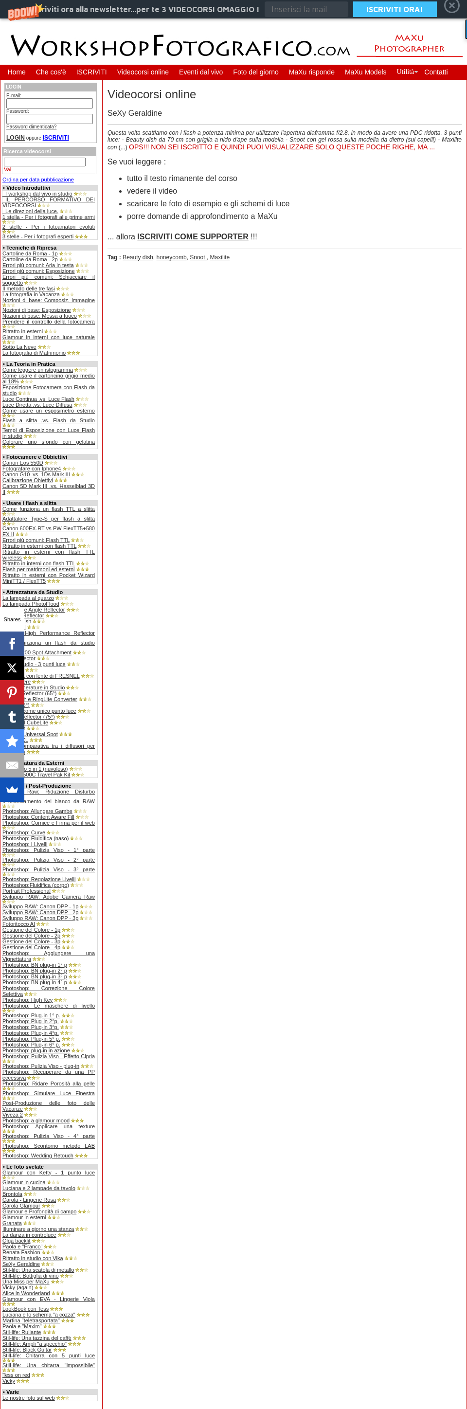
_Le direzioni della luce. (30, 211)
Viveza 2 (12, 1115)
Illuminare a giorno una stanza (38, 1229)
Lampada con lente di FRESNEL (41, 676)
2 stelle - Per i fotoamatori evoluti (48, 227)
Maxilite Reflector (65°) (29, 693)
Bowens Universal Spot (30, 734)
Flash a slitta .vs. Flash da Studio (48, 420)
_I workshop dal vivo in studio (37, 194)
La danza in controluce (29, 1235)
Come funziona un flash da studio (48, 643)
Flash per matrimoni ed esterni (38, 569)
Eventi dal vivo (201, 72)
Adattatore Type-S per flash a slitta (48, 519)
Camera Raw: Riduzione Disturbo (48, 792)
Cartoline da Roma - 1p (30, 253)
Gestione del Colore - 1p (31, 930)
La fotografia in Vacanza (31, 294)
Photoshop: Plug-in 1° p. (31, 1015)
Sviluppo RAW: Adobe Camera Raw (48, 897)
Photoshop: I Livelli (24, 844)
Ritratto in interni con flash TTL (38, 563)
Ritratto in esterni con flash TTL (39, 546)
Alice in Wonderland (26, 1293)
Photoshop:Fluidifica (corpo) (35, 885)
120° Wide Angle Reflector (33, 610)
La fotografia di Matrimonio (34, 353)
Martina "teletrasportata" (31, 1320)
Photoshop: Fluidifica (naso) (35, 838)
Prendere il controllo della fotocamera (48, 322)
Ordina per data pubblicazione (38, 179)
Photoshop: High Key (27, 1000)
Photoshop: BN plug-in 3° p (34, 976)
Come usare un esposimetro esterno (48, 411)
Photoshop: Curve (23, 832)
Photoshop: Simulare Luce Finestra (48, 1093)
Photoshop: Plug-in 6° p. (31, 1045)
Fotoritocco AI (18, 924)
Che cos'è (51, 72)
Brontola (12, 1194)
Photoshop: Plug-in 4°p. (30, 1033)
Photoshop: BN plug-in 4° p (34, 982)
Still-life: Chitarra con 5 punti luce (48, 1355)
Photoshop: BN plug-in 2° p (34, 971)
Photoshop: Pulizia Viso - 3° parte (48, 869)
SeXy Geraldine (21, 1264)
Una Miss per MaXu (26, 1281)
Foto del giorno (255, 72)
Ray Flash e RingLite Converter (39, 699)
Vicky (8, 1381)
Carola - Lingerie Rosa (29, 1200)
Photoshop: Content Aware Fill (38, 817)
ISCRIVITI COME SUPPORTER (192, 237)
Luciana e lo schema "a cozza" (38, 1315)
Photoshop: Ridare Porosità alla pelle (48, 1083)
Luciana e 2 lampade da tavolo (38, 1188)
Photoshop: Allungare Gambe (37, 811)
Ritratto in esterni (22, 331)
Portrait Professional (26, 891)
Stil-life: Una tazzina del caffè (37, 1338)
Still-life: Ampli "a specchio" (34, 1344)
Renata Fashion (21, 1252)
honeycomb (172, 257)
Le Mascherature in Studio (33, 687)
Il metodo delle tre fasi (28, 288)
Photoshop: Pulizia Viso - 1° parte (48, 850)
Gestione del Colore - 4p (31, 947)
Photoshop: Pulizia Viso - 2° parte (48, 860)
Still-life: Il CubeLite (25, 722)
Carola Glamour (21, 1206)
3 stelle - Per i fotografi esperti (37, 236)
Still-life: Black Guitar (27, 1350)
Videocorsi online (143, 72)
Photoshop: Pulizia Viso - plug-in (40, 1066)
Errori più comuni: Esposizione (38, 271)
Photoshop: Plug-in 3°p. (30, 1027)
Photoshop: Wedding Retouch (37, 1155)
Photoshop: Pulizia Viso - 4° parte (48, 1136)
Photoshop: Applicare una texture (48, 1126)
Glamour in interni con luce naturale (48, 337)
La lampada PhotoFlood (30, 604)
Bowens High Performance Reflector (48, 633)
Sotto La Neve (19, 347)
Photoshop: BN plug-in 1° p (34, 965)
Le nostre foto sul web (28, 1398)
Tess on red (16, 1375)
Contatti (436, 72)
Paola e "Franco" (22, 1246)
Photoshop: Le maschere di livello (48, 1006)
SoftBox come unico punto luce (39, 711)
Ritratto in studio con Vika (32, 1258)
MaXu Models (366, 72)
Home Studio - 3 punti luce (34, 664)
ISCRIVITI (91, 72)
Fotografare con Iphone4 (31, 468)
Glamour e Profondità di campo (39, 1211)
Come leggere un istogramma (37, 370)
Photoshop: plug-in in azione (36, 1050)
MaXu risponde (312, 72)
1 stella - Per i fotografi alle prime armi (48, 217)
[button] (233, 9)
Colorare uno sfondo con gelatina (48, 442)
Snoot (198, 257)
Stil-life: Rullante (21, 1332)
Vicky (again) (17, 1287)
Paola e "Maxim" (22, 1326)
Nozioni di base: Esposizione (36, 310)
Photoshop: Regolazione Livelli (38, 879)
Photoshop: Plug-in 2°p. (30, 1021)
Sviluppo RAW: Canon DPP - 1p (40, 906)
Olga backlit (16, 1241)
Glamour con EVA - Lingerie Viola (48, 1299)
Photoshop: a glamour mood (36, 1120)
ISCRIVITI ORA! (394, 9)
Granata (12, 1223)
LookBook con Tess (25, 1309)
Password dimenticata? (31, 126)
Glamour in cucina (24, 1182)
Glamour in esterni (24, 1217)
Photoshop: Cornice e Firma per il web (48, 823)
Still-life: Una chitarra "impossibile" (48, 1365)
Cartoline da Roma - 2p (30, 259)
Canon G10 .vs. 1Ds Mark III (36, 474)
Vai (7, 169)
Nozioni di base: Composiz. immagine (48, 300)
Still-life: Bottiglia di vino (30, 1276)
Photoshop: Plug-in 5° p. (31, 1039)
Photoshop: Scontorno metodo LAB (48, 1146)
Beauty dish (138, 257)
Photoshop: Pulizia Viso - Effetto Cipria (48, 1056)
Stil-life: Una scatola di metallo (38, 1270)
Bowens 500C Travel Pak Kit (36, 774)
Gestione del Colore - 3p (31, 941)
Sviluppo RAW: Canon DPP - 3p (40, 918)
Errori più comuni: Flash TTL (36, 540)
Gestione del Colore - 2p (31, 936)
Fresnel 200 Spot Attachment (37, 652)
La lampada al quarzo (28, 598)
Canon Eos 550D (22, 463)
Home (17, 72)
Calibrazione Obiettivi (27, 480)
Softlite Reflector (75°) (28, 717)
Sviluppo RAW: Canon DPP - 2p (40, 912)
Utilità (405, 71)
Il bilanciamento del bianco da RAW (48, 801)
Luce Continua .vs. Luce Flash (38, 399)
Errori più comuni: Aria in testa (38, 265)
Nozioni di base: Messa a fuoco (39, 316)
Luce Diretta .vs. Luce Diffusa (37, 405)
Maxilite (220, 257)
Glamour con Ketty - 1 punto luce (48, 1172)
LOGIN (15, 137)
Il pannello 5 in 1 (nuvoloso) (35, 769)
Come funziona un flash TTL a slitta (48, 509)
